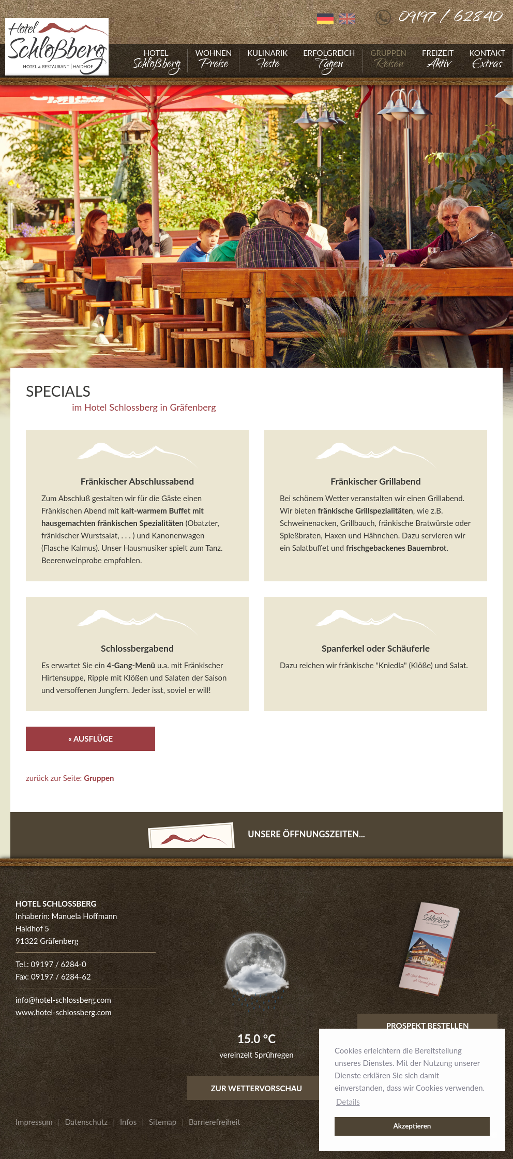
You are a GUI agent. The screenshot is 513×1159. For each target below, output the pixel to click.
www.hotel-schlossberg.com (64, 1012)
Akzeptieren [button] (412, 1126)
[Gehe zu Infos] (128, 1122)
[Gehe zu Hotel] (156, 61)
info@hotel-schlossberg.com (63, 999)
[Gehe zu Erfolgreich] (329, 61)
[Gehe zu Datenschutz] (86, 1122)
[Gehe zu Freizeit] (438, 61)
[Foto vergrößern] (256, 248)
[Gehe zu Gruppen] (388, 61)
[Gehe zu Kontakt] (487, 61)
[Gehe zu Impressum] (34, 1122)
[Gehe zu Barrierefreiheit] (214, 1122)
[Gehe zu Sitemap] (162, 1122)
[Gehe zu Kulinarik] (267, 61)
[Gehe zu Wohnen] (213, 61)
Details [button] (348, 1101)
